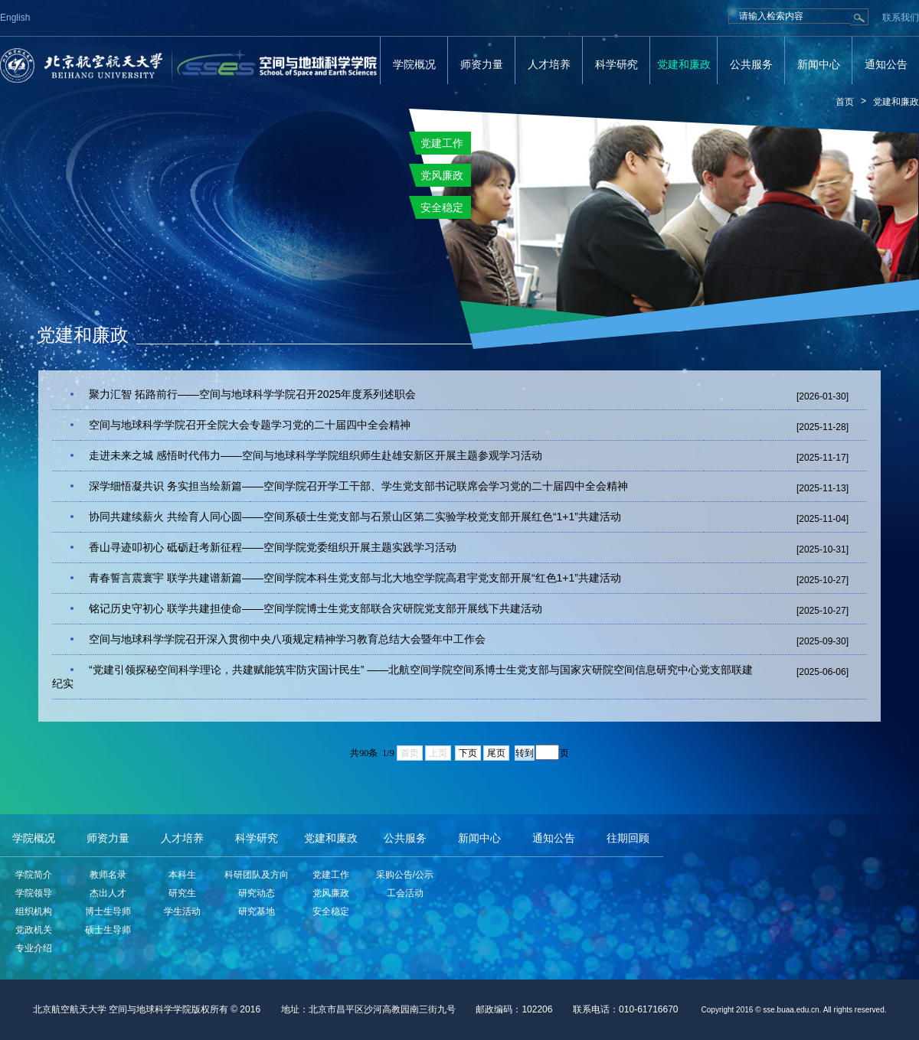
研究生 (182, 893)
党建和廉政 (684, 64)
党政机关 (33, 929)
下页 (468, 753)
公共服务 (751, 64)
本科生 (182, 874)
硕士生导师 (108, 929)
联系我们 (900, 17)
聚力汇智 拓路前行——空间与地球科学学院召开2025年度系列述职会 (252, 394)
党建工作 (330, 874)
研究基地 (256, 911)
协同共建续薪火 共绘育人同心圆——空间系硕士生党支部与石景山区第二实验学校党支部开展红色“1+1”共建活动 (355, 516)
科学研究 (616, 64)
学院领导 (33, 893)
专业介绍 (33, 948)
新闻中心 (818, 64)
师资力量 (481, 64)
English (15, 17)
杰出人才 (108, 893)
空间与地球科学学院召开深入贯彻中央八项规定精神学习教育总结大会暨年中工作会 (287, 639)
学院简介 (33, 874)
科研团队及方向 (256, 874)
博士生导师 (108, 911)
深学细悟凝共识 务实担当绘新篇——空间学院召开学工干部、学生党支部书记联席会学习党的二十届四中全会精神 (358, 486)
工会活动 (405, 893)
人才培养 (549, 64)
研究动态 (256, 893)
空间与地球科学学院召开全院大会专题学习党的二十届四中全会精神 (249, 425)
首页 (845, 101)
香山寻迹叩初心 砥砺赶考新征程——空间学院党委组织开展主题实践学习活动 (272, 547)
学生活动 (182, 911)
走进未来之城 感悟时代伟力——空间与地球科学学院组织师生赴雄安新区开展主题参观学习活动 (315, 455)
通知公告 (886, 64)
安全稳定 (330, 911)
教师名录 (108, 874)
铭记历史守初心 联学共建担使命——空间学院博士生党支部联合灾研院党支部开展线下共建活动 (315, 608)
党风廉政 (330, 893)
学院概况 (414, 64)
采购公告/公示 (404, 874)
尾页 (496, 753)
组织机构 (33, 911)
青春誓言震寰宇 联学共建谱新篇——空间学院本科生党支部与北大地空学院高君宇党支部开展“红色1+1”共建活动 (355, 578)
